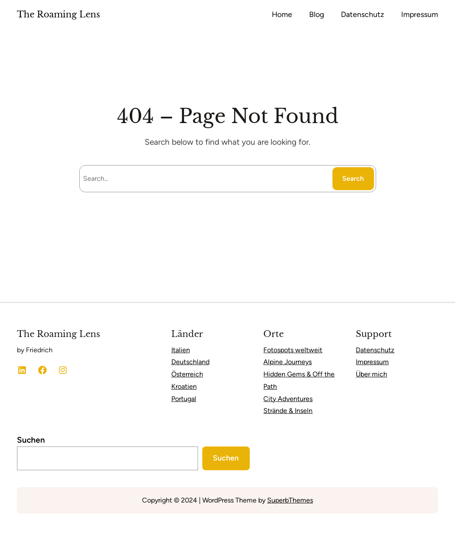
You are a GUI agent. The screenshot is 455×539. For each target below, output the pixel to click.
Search (353, 178)
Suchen (31, 440)
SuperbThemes (290, 500)
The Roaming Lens (58, 14)
